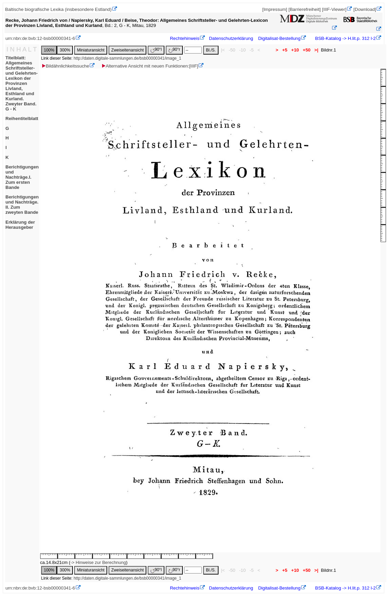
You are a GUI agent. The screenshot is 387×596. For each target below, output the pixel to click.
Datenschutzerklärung (231, 38)
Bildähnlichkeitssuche (65, 66)
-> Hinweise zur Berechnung (98, 562)
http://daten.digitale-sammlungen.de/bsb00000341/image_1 (127, 58)
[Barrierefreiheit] (304, 9)
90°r (174, 50)
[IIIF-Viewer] (334, 9)
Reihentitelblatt (21, 118)
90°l (156, 50)
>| (316, 50)
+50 (307, 50)
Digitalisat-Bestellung (279, 38)
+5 (285, 50)
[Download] (364, 9)
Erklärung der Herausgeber (20, 225)
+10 (295, 50)
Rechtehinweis (184, 38)
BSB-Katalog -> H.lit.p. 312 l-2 (345, 38)
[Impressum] (274, 9)
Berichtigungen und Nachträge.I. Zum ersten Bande (22, 177)
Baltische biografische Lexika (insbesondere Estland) (58, 9)
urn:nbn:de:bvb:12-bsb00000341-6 (40, 38)
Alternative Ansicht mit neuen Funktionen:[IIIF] (149, 66)
